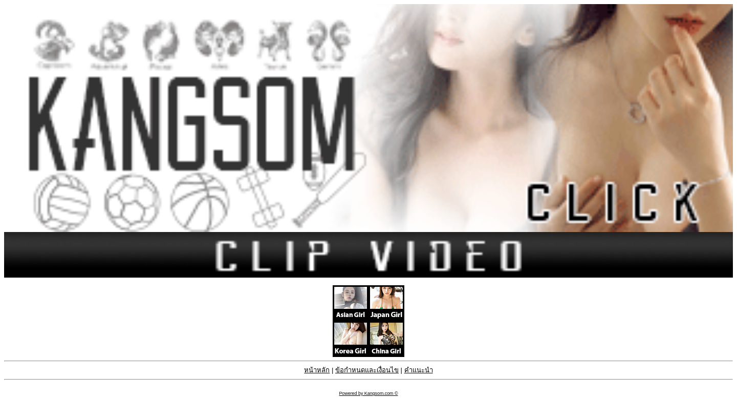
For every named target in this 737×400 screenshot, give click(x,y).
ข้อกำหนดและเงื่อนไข (367, 370)
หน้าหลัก (317, 370)
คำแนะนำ (418, 370)
